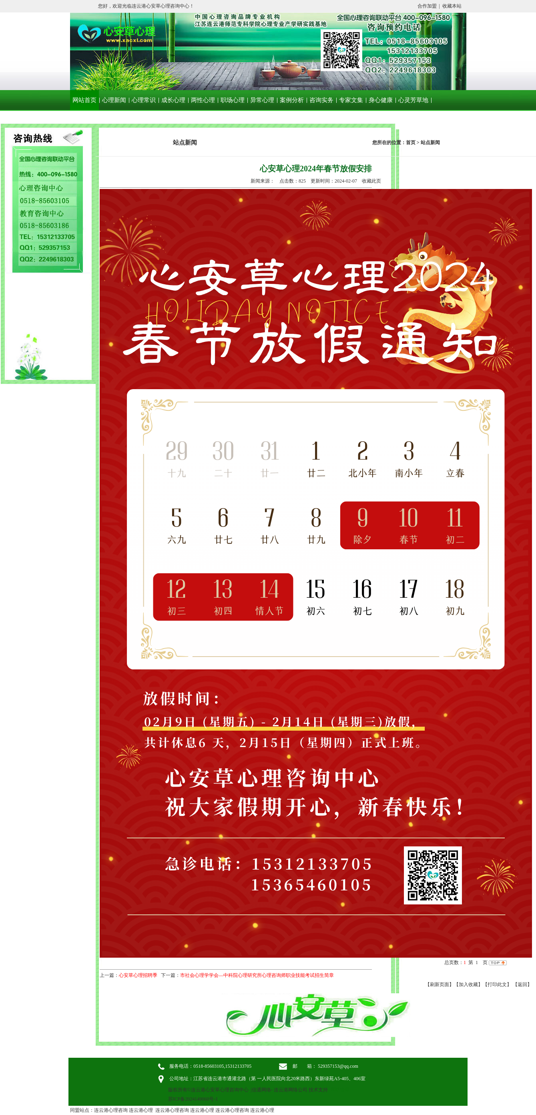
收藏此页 (371, 181)
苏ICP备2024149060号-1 (193, 1099)
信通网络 (261, 1090)
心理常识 (144, 100)
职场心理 (233, 100)
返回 (522, 984)
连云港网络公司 (290, 1090)
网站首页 (84, 100)
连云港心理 (141, 1110)
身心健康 (381, 100)
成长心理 (173, 100)
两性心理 (203, 100)
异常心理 (262, 100)
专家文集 (351, 100)
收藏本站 (452, 6)
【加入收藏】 (468, 984)
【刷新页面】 (439, 984)
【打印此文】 (497, 984)
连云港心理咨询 (111, 1110)
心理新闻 (114, 100)
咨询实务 (321, 100)
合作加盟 (427, 6)
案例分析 (292, 100)
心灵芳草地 (413, 100)
